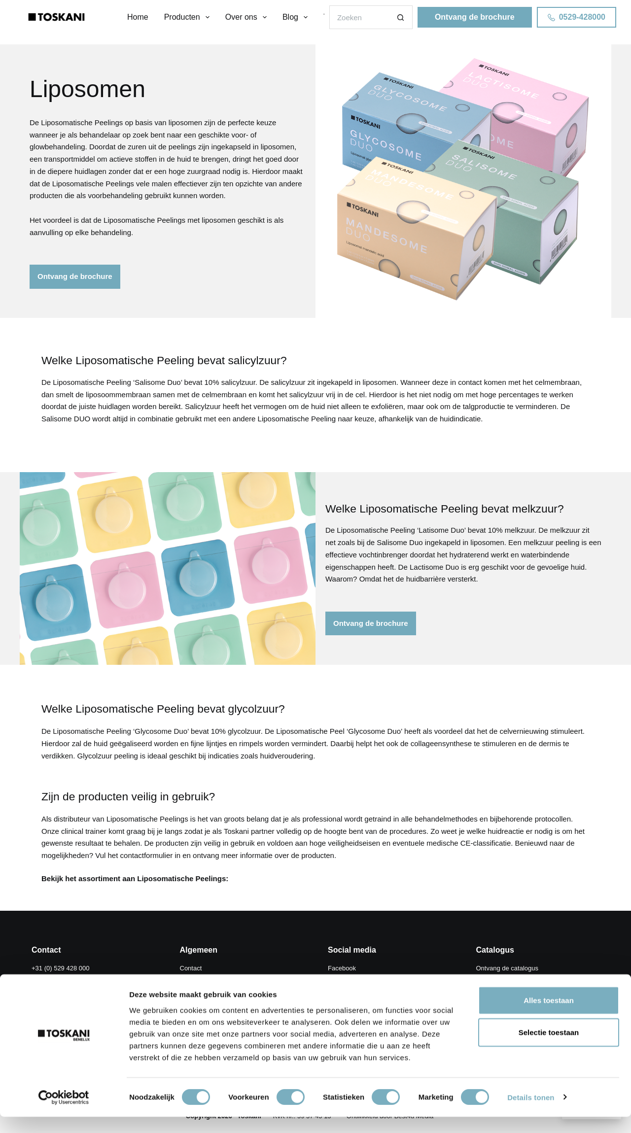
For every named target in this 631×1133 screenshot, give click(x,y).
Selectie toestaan (549, 1049)
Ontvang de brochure (475, 17)
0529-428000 (576, 17)
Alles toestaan (549, 1016)
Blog (297, 17)
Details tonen (530, 1113)
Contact (191, 968)
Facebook (342, 968)
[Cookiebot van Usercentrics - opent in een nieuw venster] (64, 1113)
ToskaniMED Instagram (361, 989)
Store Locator (199, 978)
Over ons (248, 17)
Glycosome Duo (161, 736)
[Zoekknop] (401, 17)
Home (137, 17)
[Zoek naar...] (359, 17)
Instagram (342, 978)
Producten (188, 17)
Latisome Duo (441, 532)
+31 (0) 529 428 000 (60, 968)
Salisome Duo (157, 384)
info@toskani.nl (53, 978)
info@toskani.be (107, 978)
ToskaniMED (198, 989)
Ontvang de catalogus (507, 968)
